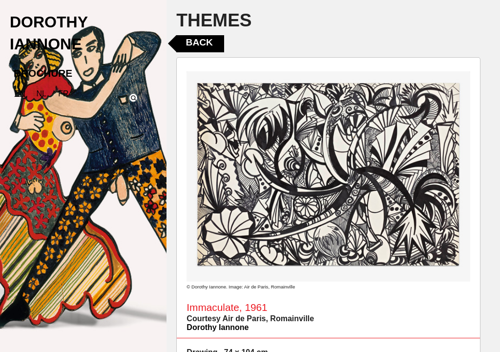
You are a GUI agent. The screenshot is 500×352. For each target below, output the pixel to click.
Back (199, 42)
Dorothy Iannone (218, 327)
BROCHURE (43, 73)
